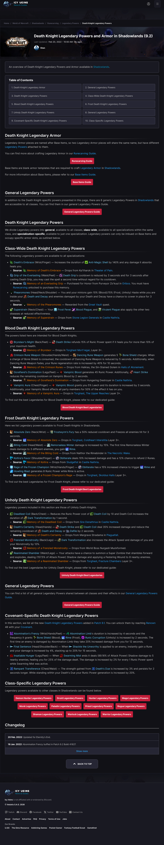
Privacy (42, 819)
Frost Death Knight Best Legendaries (82, 489)
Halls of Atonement (132, 367)
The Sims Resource (20, 828)
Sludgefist (72, 462)
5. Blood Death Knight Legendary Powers (32, 104)
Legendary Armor (90, 168)
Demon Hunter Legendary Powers (33, 698)
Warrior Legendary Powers (116, 714)
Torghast (71, 350)
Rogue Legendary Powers (131, 706)
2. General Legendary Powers (100, 87)
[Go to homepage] (17, 4)
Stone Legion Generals (85, 317)
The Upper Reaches (97, 393)
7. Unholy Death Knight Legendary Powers (32, 112)
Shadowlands (38, 23)
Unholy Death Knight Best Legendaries (82, 575)
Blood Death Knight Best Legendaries (82, 407)
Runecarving (53, 23)
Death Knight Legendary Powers (63, 623)
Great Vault (95, 304)
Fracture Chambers (110, 561)
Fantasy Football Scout (74, 828)
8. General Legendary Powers (100, 112)
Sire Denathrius (89, 522)
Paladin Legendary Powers (65, 706)
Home (6, 23)
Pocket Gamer (55, 828)
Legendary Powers (70, 23)
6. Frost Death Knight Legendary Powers (106, 104)
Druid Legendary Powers (70, 698)
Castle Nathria (110, 317)
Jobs (64, 819)
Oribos (126, 283)
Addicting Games (39, 828)
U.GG (7, 828)
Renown (150, 623)
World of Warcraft (20, 23)
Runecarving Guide (85, 153)
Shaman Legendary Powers (47, 714)
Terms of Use (54, 819)
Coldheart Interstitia (95, 440)
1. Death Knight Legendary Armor (28, 87)
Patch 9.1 (99, 623)
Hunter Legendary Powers (102, 698)
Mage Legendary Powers (135, 698)
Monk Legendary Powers (32, 706)
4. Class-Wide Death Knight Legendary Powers (109, 95)
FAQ (35, 819)
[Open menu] (157, 3)
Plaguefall (112, 535)
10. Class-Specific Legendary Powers (104, 120)
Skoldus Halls (107, 475)
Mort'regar (83, 350)
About (7, 819)
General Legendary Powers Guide (82, 211)
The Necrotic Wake (118, 453)
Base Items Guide (85, 174)
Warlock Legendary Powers (82, 714)
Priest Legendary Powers (98, 706)
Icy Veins (9, 800)
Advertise (26, 819)
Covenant (26, 627)
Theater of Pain (103, 270)
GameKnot (92, 828)
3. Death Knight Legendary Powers (29, 95)
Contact (16, 819)
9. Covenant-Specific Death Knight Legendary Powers (39, 120)
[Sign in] (148, 4)
